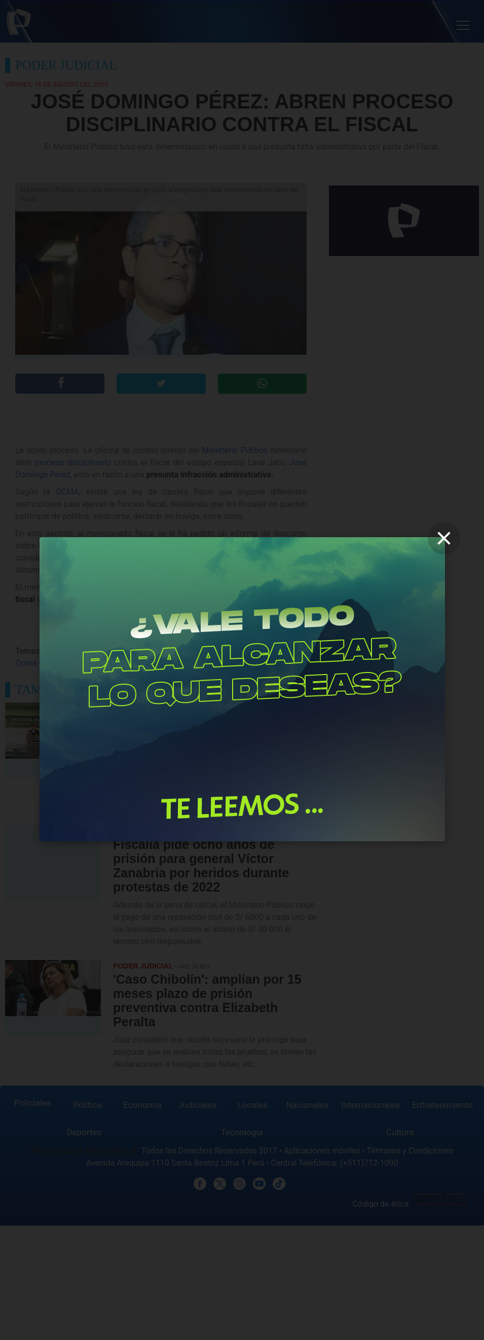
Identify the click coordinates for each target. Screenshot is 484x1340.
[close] (444, 538)
